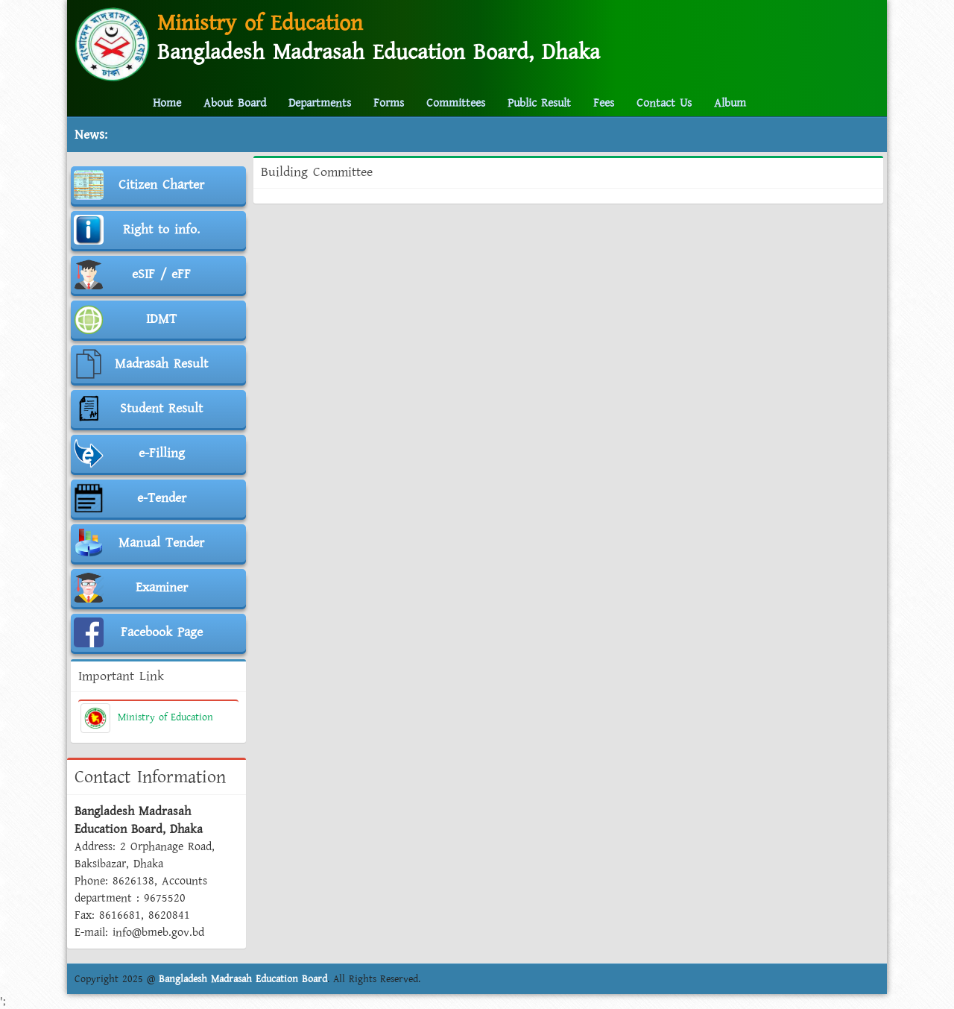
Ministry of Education (146, 717)
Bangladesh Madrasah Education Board (243, 979)
